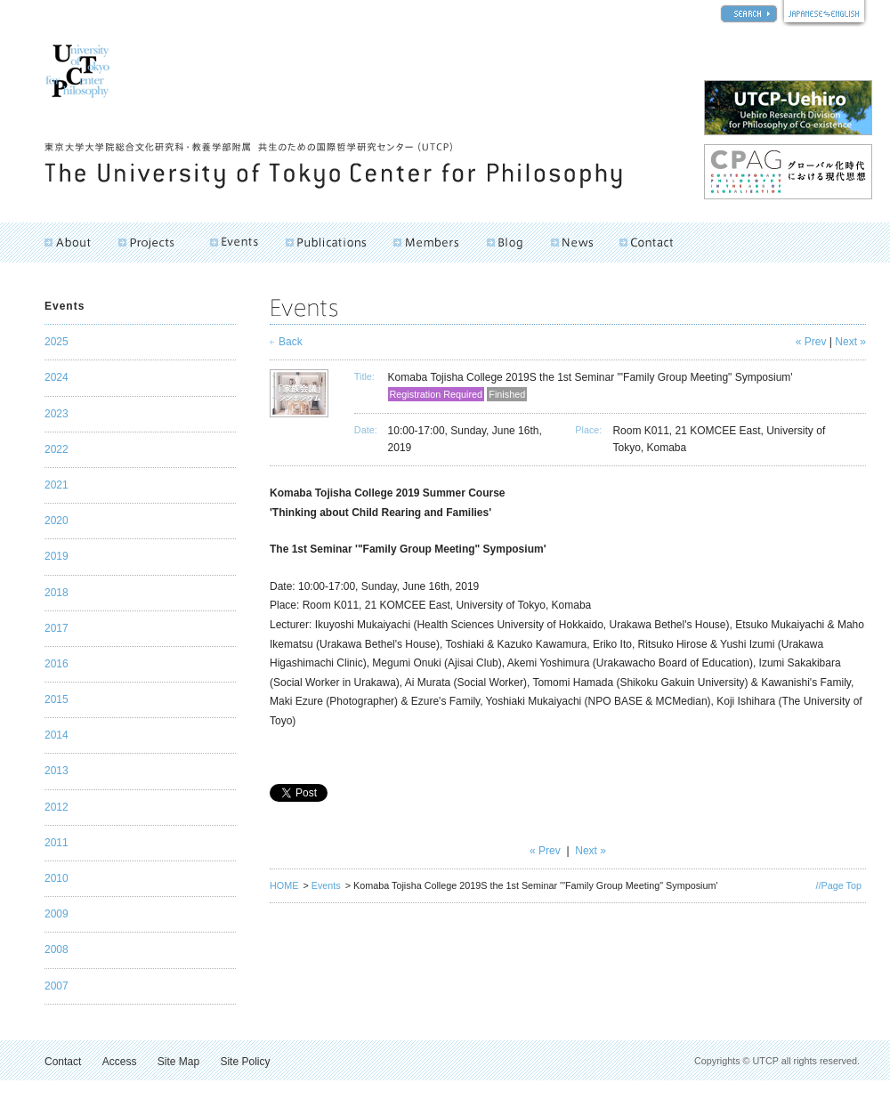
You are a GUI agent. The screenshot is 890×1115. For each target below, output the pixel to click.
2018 (56, 592)
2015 (56, 699)
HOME (284, 885)
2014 (56, 735)
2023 (56, 414)
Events (326, 885)
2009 (56, 914)
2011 (56, 842)
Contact (62, 1061)
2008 (56, 949)
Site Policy (245, 1061)
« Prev (811, 341)
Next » (850, 341)
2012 (56, 807)
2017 (56, 628)
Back (291, 341)
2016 (56, 664)
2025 (56, 341)
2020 (56, 520)
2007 (56, 986)
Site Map (178, 1061)
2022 (56, 449)
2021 (56, 485)
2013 (56, 770)
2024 (56, 377)
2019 (56, 556)
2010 (56, 878)
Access (119, 1061)
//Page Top (839, 885)
